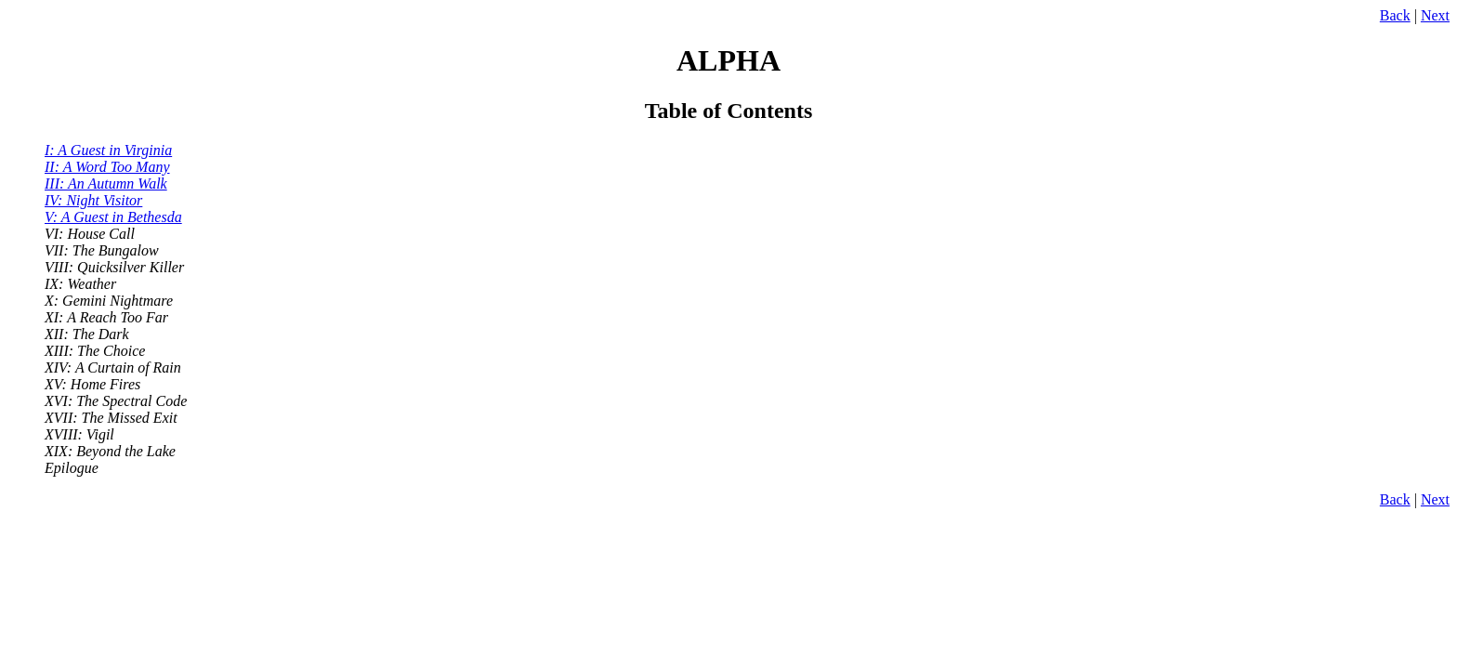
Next (1435, 15)
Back (1395, 15)
